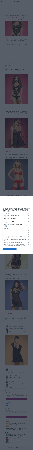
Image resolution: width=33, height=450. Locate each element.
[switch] (28, 215)
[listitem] (16, 213)
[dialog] (16, 225)
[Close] (31, 198)
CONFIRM (10, 248)
